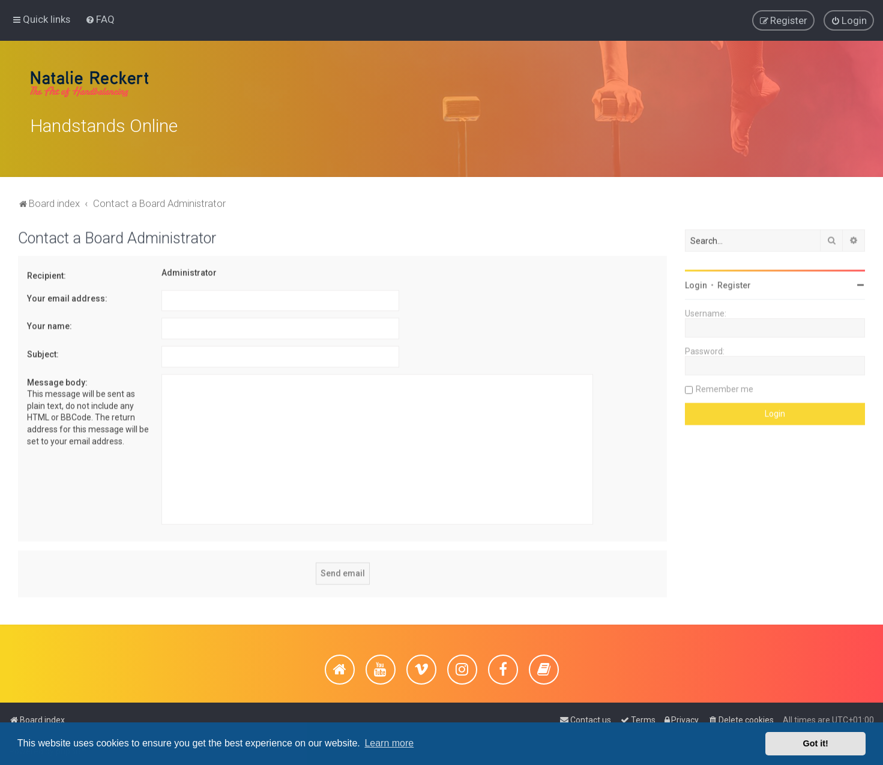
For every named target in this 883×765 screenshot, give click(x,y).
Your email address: (67, 296)
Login (696, 282)
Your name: (49, 323)
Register (734, 282)
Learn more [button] (389, 743)
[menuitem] (100, 19)
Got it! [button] (815, 743)
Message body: (57, 380)
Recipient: (46, 273)
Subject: (43, 351)
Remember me (724, 386)
